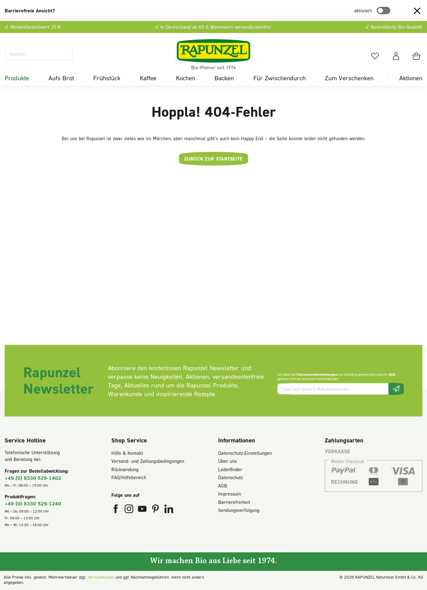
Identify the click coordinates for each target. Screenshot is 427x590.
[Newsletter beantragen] (396, 388)
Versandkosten (101, 577)
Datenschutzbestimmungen (317, 374)
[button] (417, 10)
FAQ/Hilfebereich (128, 477)
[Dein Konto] (396, 56)
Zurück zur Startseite (213, 158)
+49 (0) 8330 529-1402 (33, 478)
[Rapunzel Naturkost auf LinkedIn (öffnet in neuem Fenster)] (168, 510)
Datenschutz (230, 477)
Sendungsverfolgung (238, 510)
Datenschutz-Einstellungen (245, 453)
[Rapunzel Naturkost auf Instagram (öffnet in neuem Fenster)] (130, 510)
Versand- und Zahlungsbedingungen (147, 461)
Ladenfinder (230, 469)
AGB (391, 374)
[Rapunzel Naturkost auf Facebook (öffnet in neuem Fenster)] (116, 510)
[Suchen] (39, 54)
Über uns (227, 461)
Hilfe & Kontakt (127, 453)
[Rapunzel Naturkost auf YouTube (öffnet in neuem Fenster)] (143, 510)
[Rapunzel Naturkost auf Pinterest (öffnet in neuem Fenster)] (156, 510)
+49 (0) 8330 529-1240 (33, 503)
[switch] (383, 10)
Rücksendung (125, 469)
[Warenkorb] (417, 56)
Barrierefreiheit (234, 502)
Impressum (229, 493)
